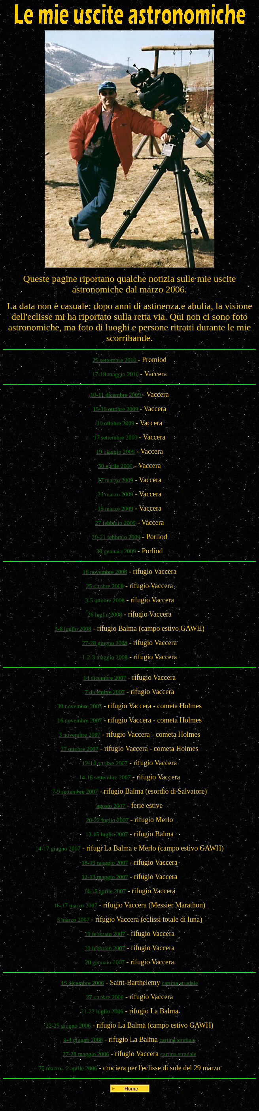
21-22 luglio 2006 (102, 1011)
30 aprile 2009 (115, 466)
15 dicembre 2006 (82, 983)
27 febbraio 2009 (115, 523)
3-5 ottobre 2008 (105, 600)
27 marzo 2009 (115, 480)
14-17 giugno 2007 (57, 848)
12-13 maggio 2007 (104, 877)
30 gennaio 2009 (116, 551)
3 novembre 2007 (79, 735)
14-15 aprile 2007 (105, 891)
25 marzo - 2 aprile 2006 (68, 1068)
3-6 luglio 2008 (73, 629)
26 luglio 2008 (104, 614)
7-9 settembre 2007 (75, 791)
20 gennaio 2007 (105, 962)
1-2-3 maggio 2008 (104, 657)
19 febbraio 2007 (105, 934)
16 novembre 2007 (79, 720)
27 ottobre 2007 (79, 749)
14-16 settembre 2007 (105, 777)
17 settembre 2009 (116, 437)
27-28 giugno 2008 (104, 643)
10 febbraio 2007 (105, 948)
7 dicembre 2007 (105, 692)
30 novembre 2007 (79, 706)
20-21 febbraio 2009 (116, 537)
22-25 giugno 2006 (68, 1025)
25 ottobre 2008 (104, 586)
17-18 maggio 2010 (116, 374)
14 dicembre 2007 (104, 678)
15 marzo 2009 (115, 509)
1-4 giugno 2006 (83, 1040)
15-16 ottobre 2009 (116, 409)
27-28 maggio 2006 (85, 1054)
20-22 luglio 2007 (107, 820)
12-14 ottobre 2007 (104, 763)
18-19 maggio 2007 (104, 863)
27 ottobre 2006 (104, 997)
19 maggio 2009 (115, 452)
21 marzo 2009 (115, 494)
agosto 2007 (110, 806)
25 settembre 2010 (115, 360)
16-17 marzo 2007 (75, 905)
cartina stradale (180, 983)
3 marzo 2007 (73, 920)
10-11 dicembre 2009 (116, 395)
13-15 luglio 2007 (106, 834)
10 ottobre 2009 (116, 423)
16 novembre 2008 (105, 572)
